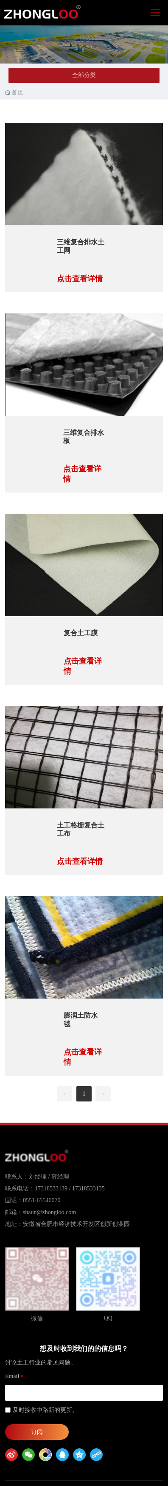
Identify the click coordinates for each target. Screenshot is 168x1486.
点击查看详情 (80, 278)
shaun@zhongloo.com (49, 1212)
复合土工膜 (81, 632)
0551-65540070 (42, 1200)
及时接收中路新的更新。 (45, 1410)
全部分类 (84, 75)
